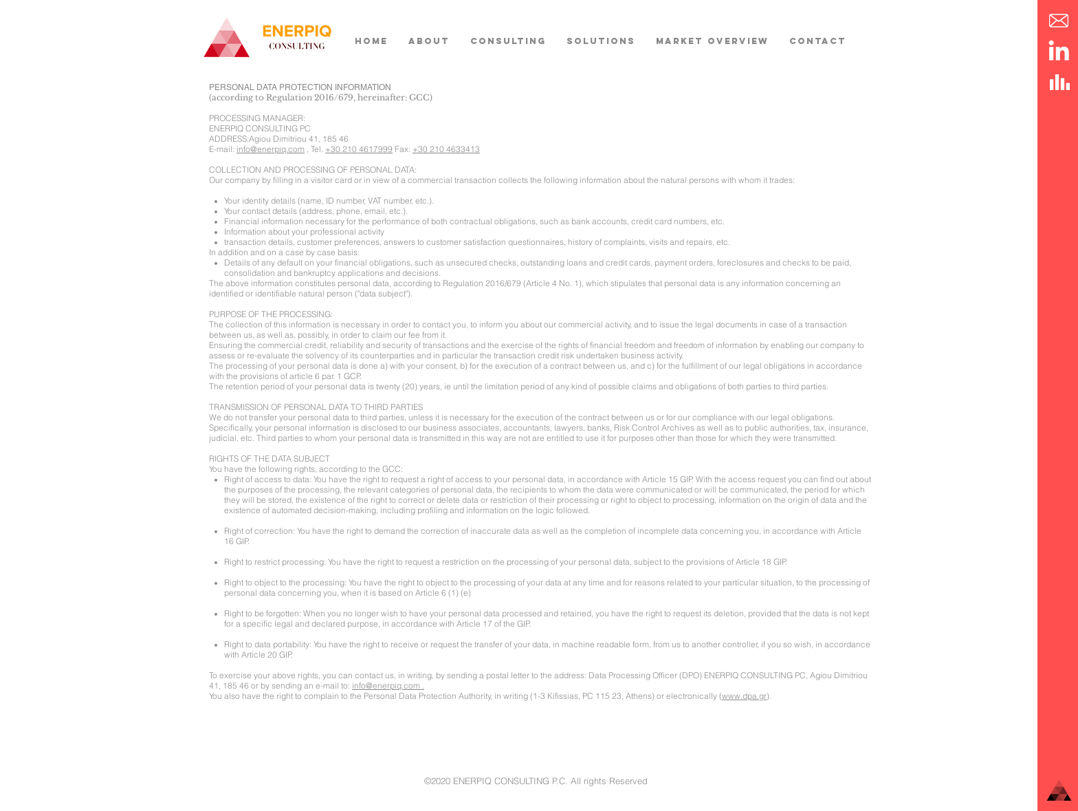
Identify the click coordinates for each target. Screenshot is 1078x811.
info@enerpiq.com (270, 149)
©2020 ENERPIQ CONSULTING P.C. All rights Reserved (536, 780)
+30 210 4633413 (446, 149)
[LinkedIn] (1058, 50)
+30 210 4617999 (359, 149)
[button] (1058, 21)
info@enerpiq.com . (388, 685)
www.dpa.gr (744, 696)
